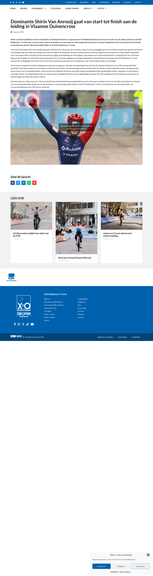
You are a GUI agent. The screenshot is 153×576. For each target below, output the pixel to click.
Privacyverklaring (125, 572)
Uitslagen (56, 8)
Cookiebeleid (114, 572)
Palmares (127, 2)
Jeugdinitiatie (70, 2)
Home (13, 8)
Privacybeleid (122, 337)
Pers (94, 2)
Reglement (84, 2)
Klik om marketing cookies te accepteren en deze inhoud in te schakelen (76, 127)
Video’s (88, 8)
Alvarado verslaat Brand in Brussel (74, 257)
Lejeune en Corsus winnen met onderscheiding (117, 234)
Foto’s (102, 8)
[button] (148, 555)
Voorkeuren (140, 566)
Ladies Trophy (72, 8)
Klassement (39, 8)
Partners (116, 2)
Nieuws (23, 8)
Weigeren (121, 566)
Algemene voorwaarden (105, 337)
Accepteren (101, 566)
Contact (138, 2)
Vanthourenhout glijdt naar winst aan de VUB (31, 234)
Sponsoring (104, 2)
